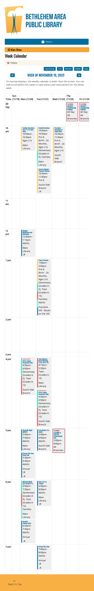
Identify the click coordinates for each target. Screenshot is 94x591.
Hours (49, 41)
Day (86, 68)
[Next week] (79, 75)
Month (68, 68)
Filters (13, 62)
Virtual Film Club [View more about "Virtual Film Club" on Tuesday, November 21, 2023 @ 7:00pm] (44, 546)
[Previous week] (12, 75)
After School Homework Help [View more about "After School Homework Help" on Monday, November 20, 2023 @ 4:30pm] (28, 362)
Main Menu (15, 50)
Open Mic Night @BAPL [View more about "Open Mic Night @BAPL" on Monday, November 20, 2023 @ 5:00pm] (27, 431)
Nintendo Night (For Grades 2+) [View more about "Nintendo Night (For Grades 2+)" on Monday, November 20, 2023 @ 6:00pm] (28, 482)
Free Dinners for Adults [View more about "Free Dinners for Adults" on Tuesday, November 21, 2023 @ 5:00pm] (44, 431)
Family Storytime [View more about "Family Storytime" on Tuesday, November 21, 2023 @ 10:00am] (44, 128)
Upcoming (49, 68)
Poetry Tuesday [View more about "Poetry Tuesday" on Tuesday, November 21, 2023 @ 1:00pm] (43, 260)
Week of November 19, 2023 (45, 75)
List (59, 68)
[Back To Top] (14, 582)
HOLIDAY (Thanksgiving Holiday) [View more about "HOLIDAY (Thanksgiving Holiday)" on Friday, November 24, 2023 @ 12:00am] (84, 107)
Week (78, 68)
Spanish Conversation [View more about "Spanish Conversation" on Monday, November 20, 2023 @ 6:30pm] (27, 522)
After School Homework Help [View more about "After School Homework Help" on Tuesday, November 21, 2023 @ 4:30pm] (44, 393)
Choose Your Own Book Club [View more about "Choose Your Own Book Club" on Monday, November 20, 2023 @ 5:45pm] (28, 454)
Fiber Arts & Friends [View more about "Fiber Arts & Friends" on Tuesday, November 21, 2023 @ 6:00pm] (43, 482)
